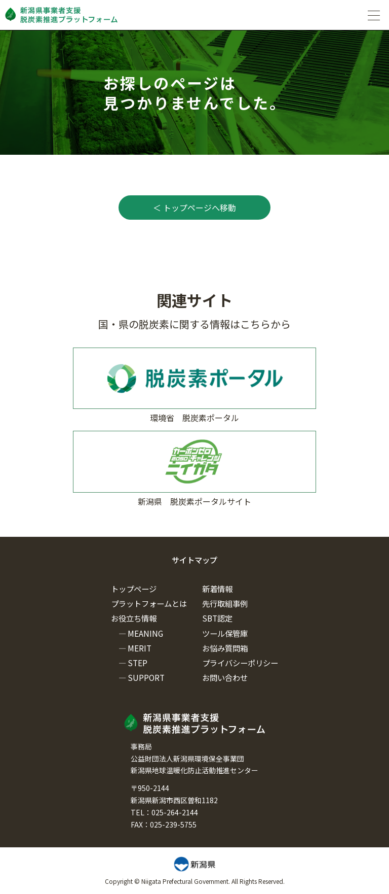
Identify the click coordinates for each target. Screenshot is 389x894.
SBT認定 (217, 618)
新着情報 (217, 588)
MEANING (145, 633)
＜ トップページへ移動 (194, 207)
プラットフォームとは (149, 603)
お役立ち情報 (134, 618)
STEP (137, 662)
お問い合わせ (225, 677)
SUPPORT (146, 677)
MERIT (139, 648)
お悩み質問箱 (225, 648)
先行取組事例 (225, 603)
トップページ (134, 588)
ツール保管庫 (225, 633)
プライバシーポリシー (240, 662)
